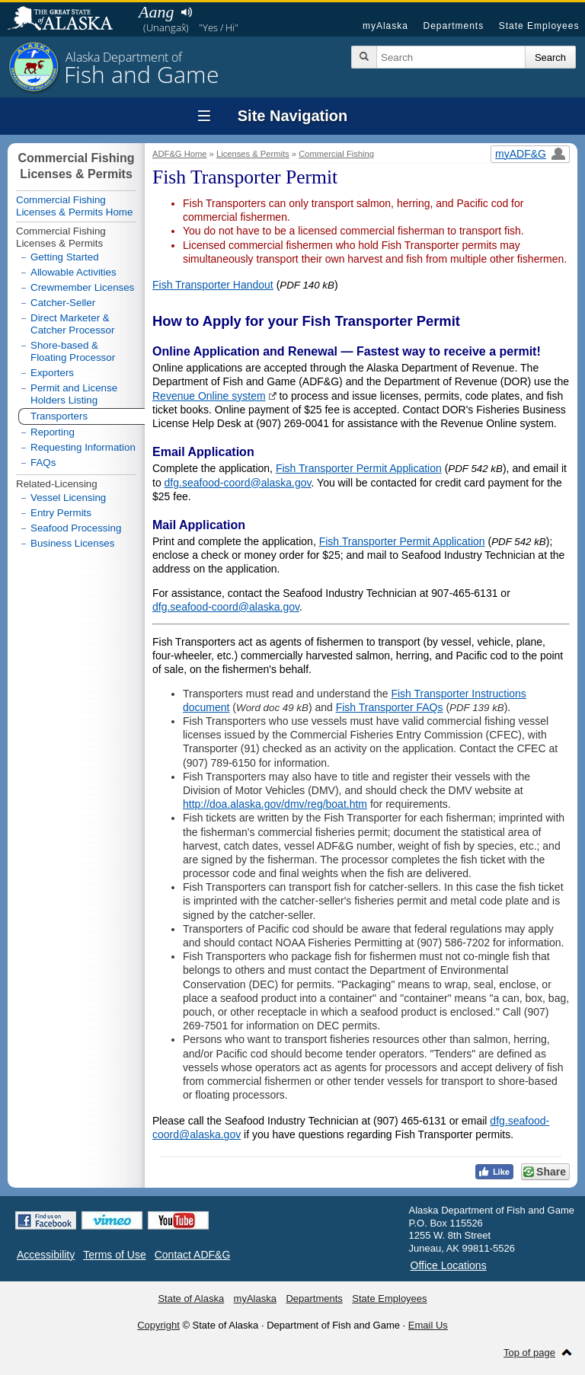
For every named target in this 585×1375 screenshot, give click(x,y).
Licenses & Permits (252, 153)
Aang (156, 11)
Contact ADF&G (193, 1255)
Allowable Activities (73, 272)
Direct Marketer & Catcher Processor (72, 324)
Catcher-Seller (62, 302)
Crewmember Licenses (82, 287)
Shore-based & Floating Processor (72, 351)
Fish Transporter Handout (212, 285)
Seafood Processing (75, 528)
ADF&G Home (179, 153)
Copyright (158, 1325)
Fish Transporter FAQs (389, 707)
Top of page (529, 1352)
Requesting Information (83, 447)
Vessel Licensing (68, 497)
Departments (453, 26)
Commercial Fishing (336, 153)
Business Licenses (72, 543)
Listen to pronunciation (186, 12)
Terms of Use (114, 1255)
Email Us (428, 1325)
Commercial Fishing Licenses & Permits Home (74, 206)
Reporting (52, 432)
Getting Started (64, 257)
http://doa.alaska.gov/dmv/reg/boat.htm (275, 804)
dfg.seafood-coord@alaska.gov (238, 483)
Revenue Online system (209, 396)
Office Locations (449, 1265)
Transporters (59, 416)
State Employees (539, 26)
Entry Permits (60, 512)
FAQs (43, 462)
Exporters (52, 372)
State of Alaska (68, 19)
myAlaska (385, 26)
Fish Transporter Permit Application (359, 468)
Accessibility (46, 1255)
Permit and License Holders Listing (73, 394)
